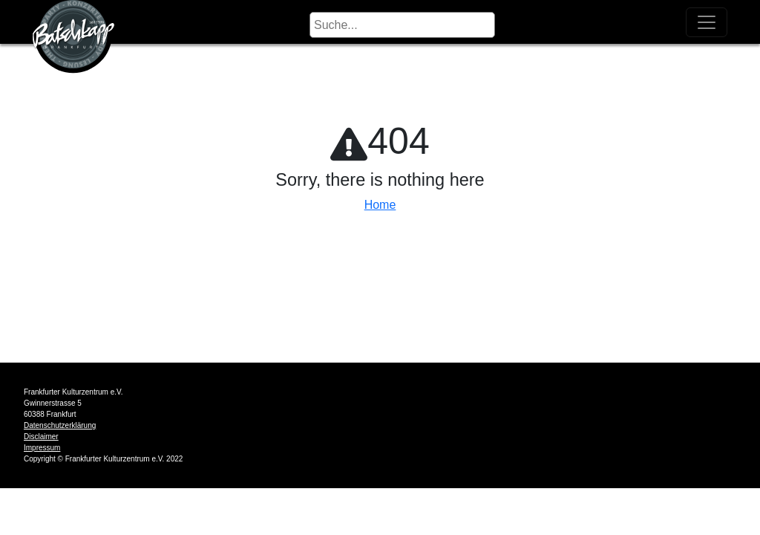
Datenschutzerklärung (60, 425)
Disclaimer (41, 436)
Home (380, 204)
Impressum (42, 448)
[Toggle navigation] (706, 22)
